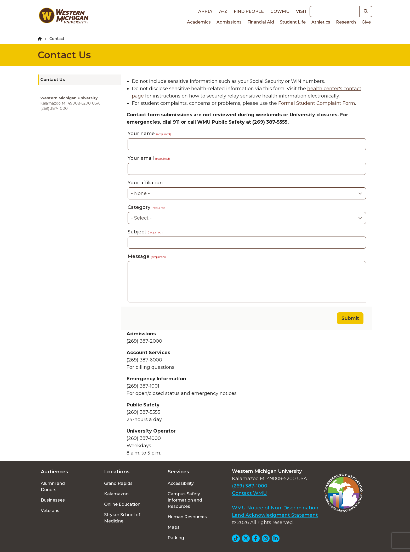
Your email (149, 158)
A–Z (223, 11)
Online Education (122, 504)
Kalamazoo (116, 493)
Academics (199, 22)
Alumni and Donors (53, 486)
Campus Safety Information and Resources (185, 500)
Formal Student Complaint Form (316, 103)
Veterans (50, 510)
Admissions (229, 22)
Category (147, 207)
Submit (350, 318)
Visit (301, 11)
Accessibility (181, 483)
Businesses (53, 500)
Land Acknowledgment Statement (275, 515)
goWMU (279, 11)
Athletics (320, 22)
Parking (176, 537)
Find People (249, 11)
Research (346, 22)
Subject (145, 232)
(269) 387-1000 (249, 486)
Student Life (293, 22)
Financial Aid (260, 22)
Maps (174, 527)
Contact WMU (249, 493)
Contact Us (64, 55)
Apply (205, 11)
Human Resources (187, 516)
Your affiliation (145, 183)
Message (147, 256)
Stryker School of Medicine (122, 518)
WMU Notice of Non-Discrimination (275, 508)
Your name (149, 133)
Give (366, 22)
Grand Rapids (118, 483)
